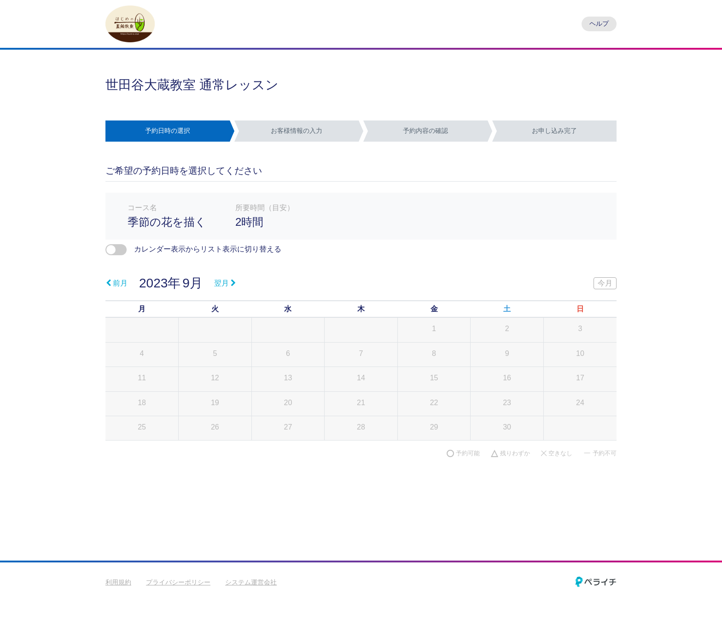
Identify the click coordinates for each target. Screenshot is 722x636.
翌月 (225, 283)
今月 (605, 283)
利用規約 (118, 582)
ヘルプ (599, 23)
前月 (117, 283)
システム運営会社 (251, 582)
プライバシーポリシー (178, 582)
